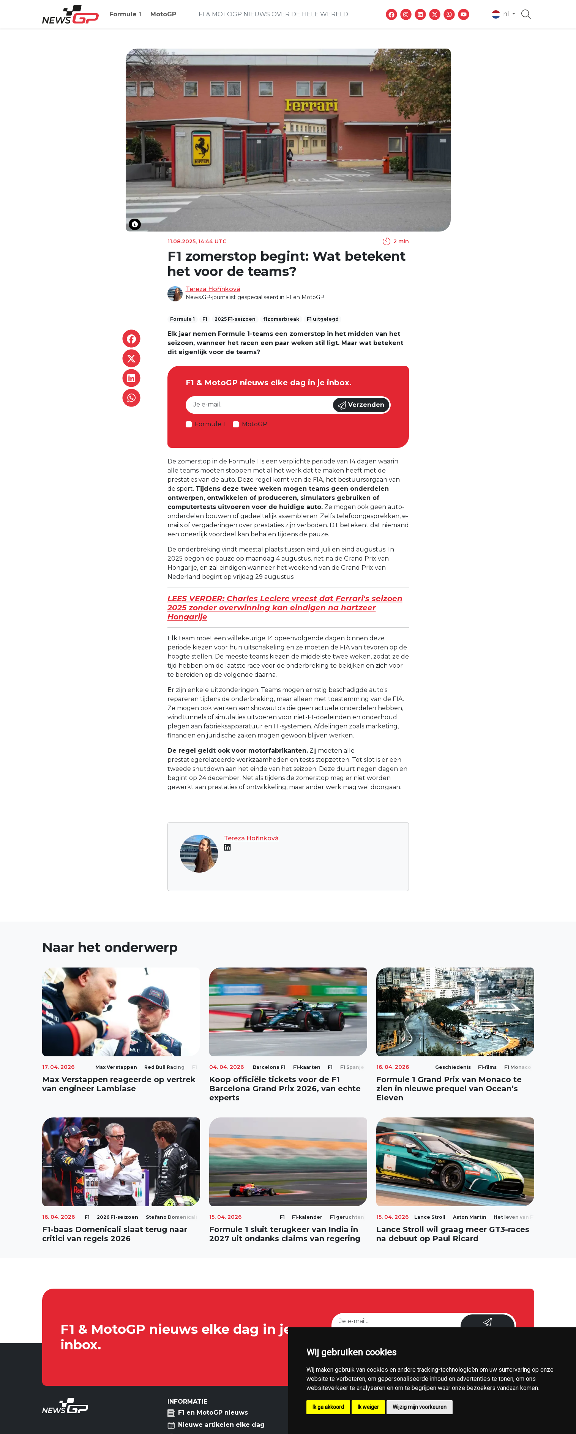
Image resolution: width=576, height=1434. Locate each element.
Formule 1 (125, 14)
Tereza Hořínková (213, 289)
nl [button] (501, 14)
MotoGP (163, 14)
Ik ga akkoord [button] (328, 1407)
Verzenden (361, 405)
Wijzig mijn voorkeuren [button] (420, 1407)
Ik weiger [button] (368, 1407)
